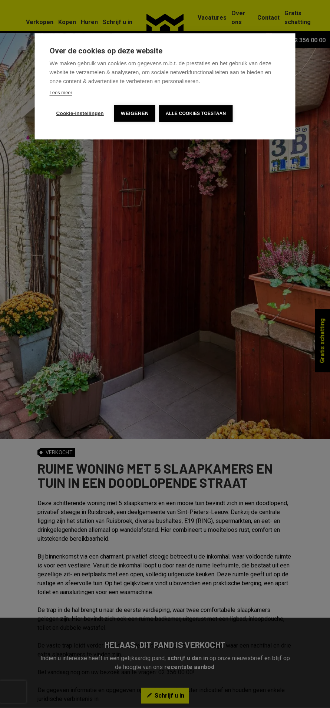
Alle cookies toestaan (196, 113)
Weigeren (135, 113)
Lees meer (61, 92)
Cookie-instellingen (80, 113)
